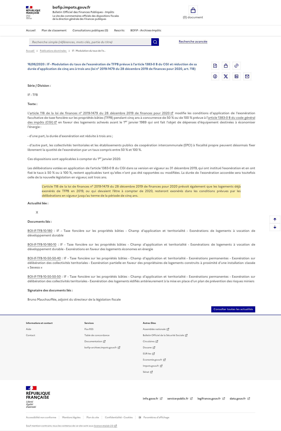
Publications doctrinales (53, 51)
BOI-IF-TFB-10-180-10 (42, 244)
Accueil (31, 30)
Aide (28, 329)
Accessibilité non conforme (41, 417)
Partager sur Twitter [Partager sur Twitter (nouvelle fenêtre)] (226, 76)
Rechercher (155, 42)
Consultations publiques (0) (90, 30)
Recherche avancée (193, 41)
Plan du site (93, 417)
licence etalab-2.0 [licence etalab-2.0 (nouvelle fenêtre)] (103, 426)
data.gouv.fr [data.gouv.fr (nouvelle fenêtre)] (238, 399)
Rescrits (119, 30)
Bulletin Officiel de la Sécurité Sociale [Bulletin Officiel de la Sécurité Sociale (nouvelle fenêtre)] (163, 335)
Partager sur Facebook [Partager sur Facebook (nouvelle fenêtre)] (215, 76)
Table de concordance (96, 335)
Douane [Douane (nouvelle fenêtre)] (147, 347)
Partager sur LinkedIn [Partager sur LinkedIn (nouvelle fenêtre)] (236, 76)
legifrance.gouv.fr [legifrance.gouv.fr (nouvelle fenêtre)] (209, 399)
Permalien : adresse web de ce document (236, 66)
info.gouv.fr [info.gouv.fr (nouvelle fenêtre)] (151, 399)
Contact (30, 335)
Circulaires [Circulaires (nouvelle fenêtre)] (149, 341)
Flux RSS (88, 329)
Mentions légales (71, 417)
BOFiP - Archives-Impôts (145, 30)
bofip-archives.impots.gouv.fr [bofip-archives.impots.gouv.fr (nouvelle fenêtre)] (100, 347)
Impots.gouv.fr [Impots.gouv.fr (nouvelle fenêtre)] (151, 366)
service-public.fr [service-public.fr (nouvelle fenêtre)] (178, 399)
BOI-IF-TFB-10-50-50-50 (44, 276)
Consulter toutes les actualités (233, 309)
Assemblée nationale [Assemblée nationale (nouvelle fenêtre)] (154, 329)
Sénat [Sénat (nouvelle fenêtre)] (146, 372)
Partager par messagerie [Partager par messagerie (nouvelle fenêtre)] (247, 76)
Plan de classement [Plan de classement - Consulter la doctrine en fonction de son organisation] (54, 30)
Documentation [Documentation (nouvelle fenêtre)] (93, 341)
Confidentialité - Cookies (119, 417)
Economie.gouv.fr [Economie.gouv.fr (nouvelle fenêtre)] (152, 359)
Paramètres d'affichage (156, 417)
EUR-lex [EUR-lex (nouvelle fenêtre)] (147, 353)
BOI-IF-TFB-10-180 (40, 230)
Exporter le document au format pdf (215, 66)
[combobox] (90, 42)
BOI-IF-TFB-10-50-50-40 (44, 258)
